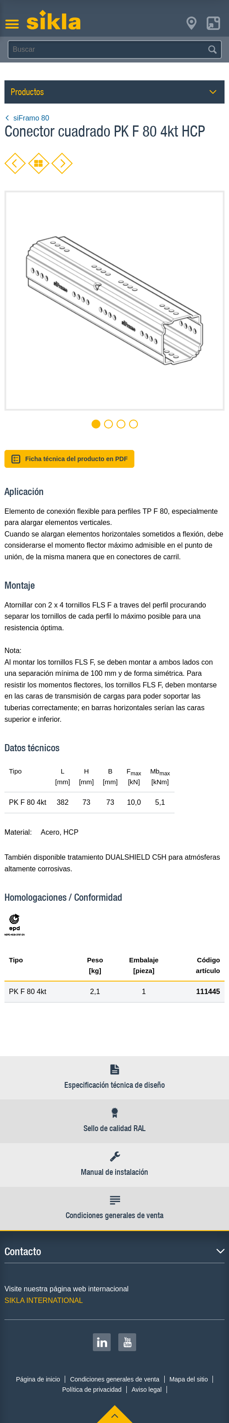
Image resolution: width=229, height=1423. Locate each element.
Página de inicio (38, 1379)
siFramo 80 (26, 118)
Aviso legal (147, 1389)
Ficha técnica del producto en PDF (69, 459)
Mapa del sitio (188, 1379)
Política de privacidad (91, 1389)
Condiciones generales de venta (114, 1379)
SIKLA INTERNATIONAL (43, 1300)
